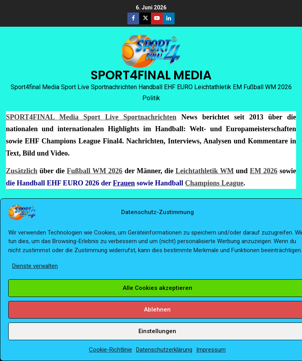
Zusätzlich (21, 171)
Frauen (124, 183)
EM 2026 (263, 171)
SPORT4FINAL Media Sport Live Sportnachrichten (91, 117)
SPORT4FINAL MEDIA (151, 75)
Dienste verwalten (35, 265)
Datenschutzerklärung (164, 349)
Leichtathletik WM (204, 171)
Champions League (214, 183)
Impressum (211, 349)
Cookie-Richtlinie (110, 349)
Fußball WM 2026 (94, 171)
